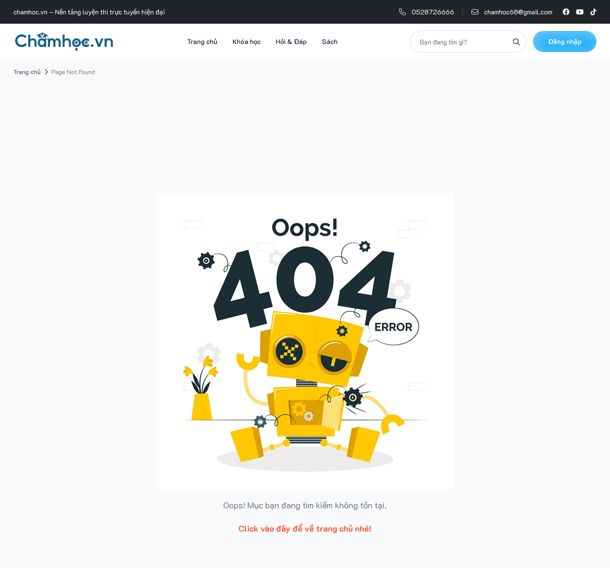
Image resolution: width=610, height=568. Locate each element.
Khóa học (247, 41)
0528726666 (433, 11)
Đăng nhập (565, 41)
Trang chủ (202, 41)
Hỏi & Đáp (291, 41)
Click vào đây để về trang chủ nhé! (305, 528)
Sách (330, 41)
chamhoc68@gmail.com (518, 11)
